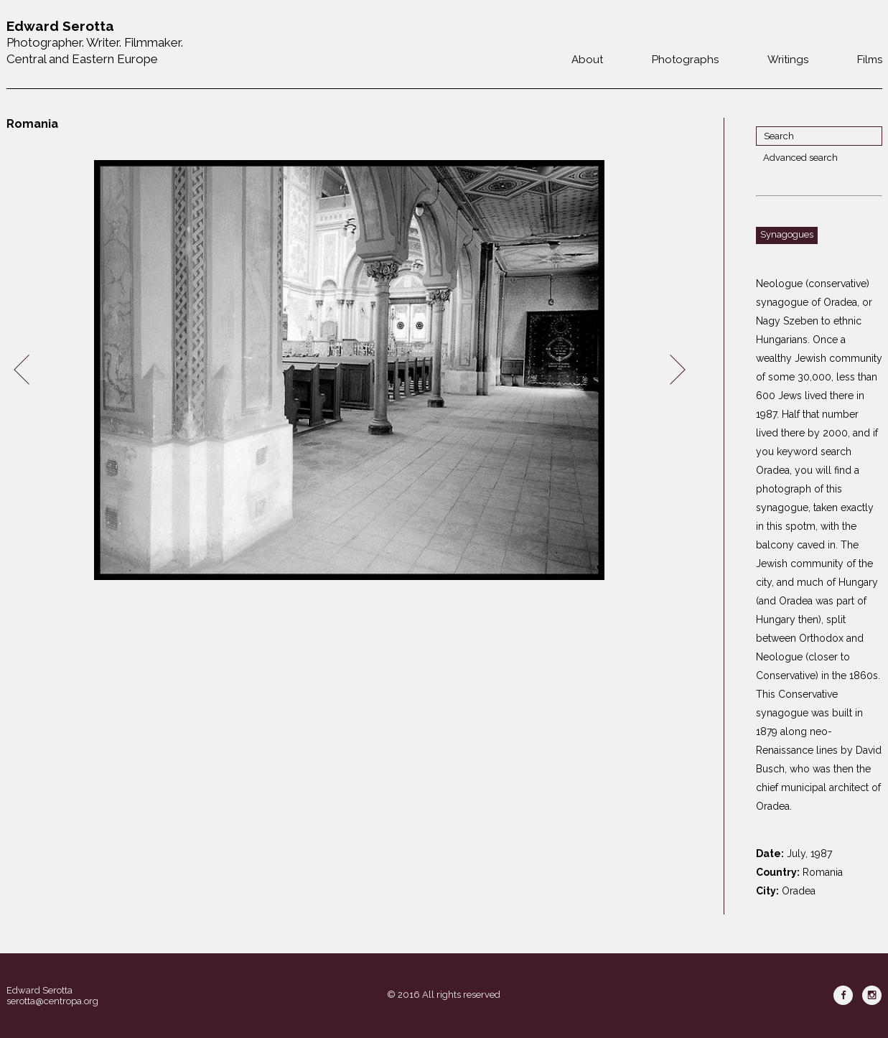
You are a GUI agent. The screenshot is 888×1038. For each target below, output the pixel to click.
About (587, 59)
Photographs (685, 59)
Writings (787, 59)
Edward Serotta (39, 990)
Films (869, 59)
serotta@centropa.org (52, 1001)
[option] (349, 370)
